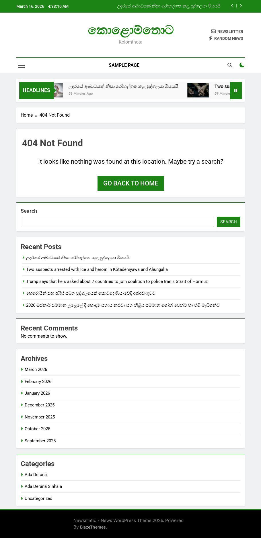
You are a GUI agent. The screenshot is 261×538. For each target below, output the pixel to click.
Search (29, 211)
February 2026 (38, 381)
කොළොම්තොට (131, 30)
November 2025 (40, 417)
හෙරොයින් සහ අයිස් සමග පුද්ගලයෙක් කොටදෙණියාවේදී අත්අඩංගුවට (90, 293)
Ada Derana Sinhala (43, 486)
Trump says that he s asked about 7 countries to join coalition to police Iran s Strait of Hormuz (117, 281)
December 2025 (39, 405)
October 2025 (37, 428)
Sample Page (124, 65)
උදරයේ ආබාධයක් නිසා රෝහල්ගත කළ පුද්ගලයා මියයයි (169, 6)
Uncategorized (38, 498)
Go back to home (130, 183)
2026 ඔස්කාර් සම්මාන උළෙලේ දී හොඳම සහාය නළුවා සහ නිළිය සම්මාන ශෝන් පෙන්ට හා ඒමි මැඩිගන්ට (123, 305)
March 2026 (36, 369)
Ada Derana (36, 474)
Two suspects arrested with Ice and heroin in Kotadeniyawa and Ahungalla (97, 269)
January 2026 (37, 393)
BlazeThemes (93, 527)
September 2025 (40, 440)
